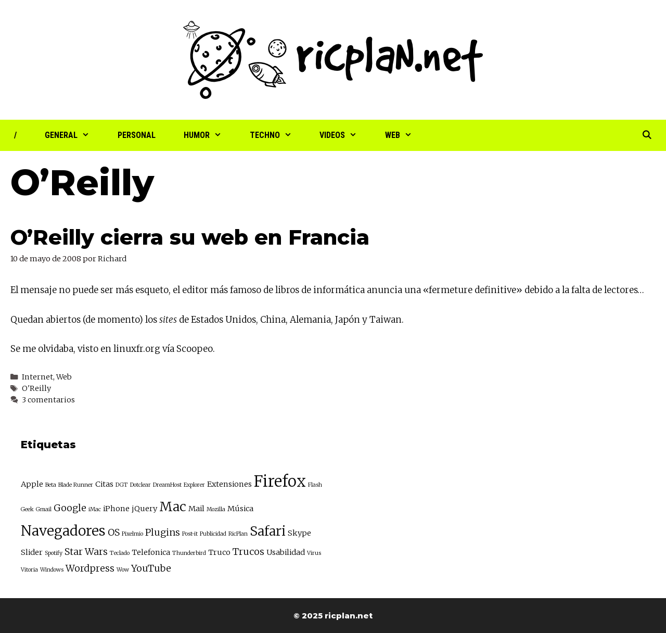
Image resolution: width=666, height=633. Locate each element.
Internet (37, 377)
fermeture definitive (472, 290)
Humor (210, 135)
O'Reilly (36, 388)
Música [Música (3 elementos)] (240, 508)
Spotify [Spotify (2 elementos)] (53, 553)
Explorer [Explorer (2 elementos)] (194, 485)
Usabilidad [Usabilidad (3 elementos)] (285, 552)
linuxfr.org (136, 349)
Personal (137, 135)
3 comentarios (48, 399)
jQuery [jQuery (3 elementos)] (144, 508)
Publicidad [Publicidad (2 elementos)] (213, 533)
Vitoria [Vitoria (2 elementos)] (29, 569)
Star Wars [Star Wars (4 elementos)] (86, 552)
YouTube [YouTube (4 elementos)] (151, 568)
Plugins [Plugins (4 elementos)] (162, 532)
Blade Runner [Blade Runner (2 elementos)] (75, 485)
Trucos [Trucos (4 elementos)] (248, 552)
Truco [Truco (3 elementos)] (219, 552)
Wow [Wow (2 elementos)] (123, 569)
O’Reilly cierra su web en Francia (189, 237)
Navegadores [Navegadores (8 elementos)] (63, 530)
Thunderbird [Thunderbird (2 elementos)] (189, 553)
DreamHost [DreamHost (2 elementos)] (167, 485)
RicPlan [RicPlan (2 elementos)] (238, 533)
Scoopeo (194, 349)
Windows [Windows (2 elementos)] (51, 569)
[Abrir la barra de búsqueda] (646, 135)
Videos (345, 135)
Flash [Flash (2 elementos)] (315, 485)
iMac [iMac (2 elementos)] (94, 509)
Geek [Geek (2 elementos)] (27, 509)
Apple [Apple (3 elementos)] (32, 484)
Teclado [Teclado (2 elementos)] (120, 553)
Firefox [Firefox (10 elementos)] (280, 481)
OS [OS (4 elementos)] (114, 532)
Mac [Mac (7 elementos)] (172, 507)
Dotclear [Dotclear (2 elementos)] (140, 485)
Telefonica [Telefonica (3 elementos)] (151, 552)
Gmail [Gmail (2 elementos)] (44, 509)
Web (405, 135)
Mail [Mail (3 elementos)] (196, 508)
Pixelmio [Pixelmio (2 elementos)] (132, 533)
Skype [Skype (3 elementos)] (299, 533)
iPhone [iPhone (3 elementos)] (116, 508)
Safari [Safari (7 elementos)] (268, 531)
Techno (278, 135)
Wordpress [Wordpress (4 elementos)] (90, 568)
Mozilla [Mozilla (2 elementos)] (216, 509)
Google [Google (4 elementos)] (70, 508)
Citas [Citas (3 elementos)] (104, 484)
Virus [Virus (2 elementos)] (314, 553)
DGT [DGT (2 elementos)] (122, 485)
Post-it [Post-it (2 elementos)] (190, 533)
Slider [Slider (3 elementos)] (32, 552)
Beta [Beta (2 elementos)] (50, 485)
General (74, 135)
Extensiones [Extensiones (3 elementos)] (229, 484)
